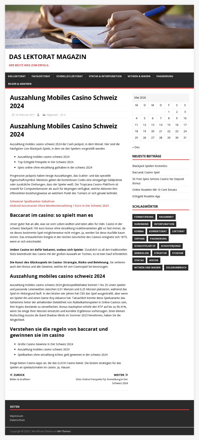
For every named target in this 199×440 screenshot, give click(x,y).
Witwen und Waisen (147, 267)
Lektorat (178, 231)
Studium (177, 253)
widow (153, 260)
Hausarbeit (166, 217)
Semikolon (141, 253)
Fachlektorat (41, 76)
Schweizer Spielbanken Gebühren (32, 201)
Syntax (139, 260)
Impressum (16, 416)
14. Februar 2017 (25, 114)
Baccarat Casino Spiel (146, 172)
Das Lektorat (17, 76)
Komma (139, 231)
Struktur (160, 253)
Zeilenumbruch (176, 267)
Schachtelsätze (144, 246)
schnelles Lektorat (69, 76)
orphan (139, 238)
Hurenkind (141, 224)
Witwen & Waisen (139, 76)
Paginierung (164, 76)
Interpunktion (164, 224)
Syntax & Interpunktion (105, 76)
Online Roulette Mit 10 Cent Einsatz (154, 189)
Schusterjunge (171, 246)
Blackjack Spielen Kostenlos (149, 166)
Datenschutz (17, 420)
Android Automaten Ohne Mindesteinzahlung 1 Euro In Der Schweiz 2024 (59, 205)
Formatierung (144, 217)
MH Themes (64, 431)
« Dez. (136, 147)
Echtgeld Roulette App (146, 196)
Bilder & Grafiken (19, 84)
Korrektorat (158, 231)
